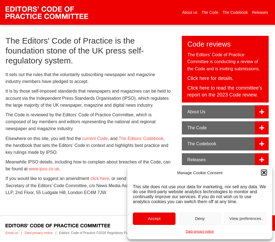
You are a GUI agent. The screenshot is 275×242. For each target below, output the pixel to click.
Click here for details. (210, 78)
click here (99, 178)
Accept (154, 218)
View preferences (245, 218)
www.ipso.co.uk (44, 168)
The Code (209, 12)
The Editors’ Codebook (141, 138)
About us (189, 12)
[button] (264, 172)
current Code (95, 138)
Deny (199, 218)
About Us (196, 111)
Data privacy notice (200, 231)
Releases (260, 12)
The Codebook (235, 12)
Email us (12, 233)
